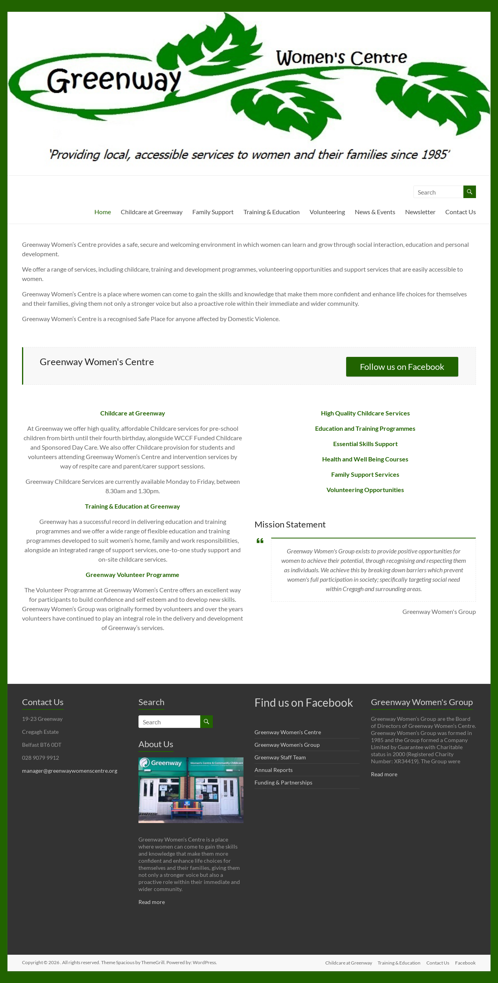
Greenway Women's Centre (288, 732)
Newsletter (420, 211)
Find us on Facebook (304, 702)
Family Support (213, 211)
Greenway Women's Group (287, 744)
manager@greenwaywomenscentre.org (69, 770)
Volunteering (327, 211)
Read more (151, 901)
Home (102, 211)
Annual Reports (274, 769)
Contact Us (460, 211)
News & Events (375, 211)
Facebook (466, 962)
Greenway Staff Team (280, 757)
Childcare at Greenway (152, 211)
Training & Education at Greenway (132, 506)
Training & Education (271, 211)
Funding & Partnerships (283, 782)
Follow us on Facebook (402, 366)
